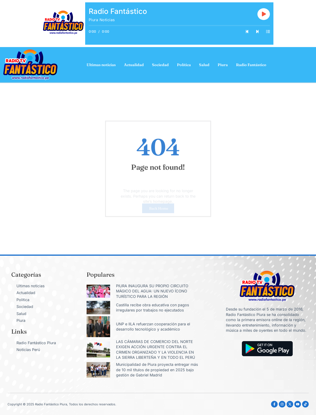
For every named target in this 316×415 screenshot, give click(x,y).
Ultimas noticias (101, 64)
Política (184, 64)
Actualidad (134, 64)
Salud (204, 64)
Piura (223, 64)
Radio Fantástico (251, 64)
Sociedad (160, 64)
